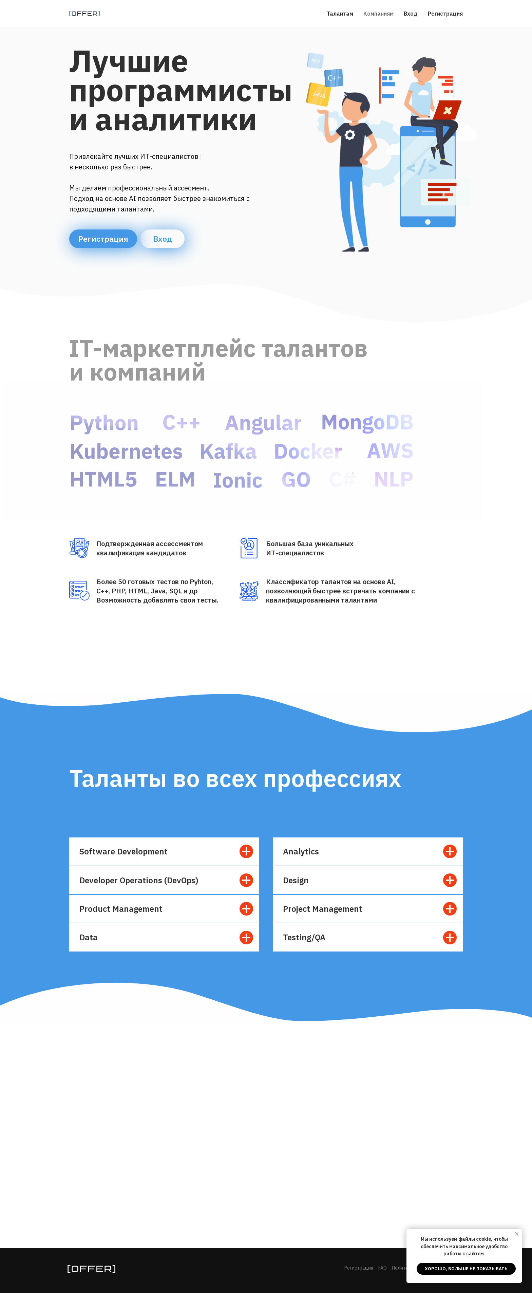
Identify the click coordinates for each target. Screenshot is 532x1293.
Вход (162, 239)
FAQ (382, 1268)
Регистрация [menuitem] (445, 13)
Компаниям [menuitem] (378, 13)
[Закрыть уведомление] (516, 1234)
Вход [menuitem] (411, 13)
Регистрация (103, 239)
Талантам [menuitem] (340, 13)
